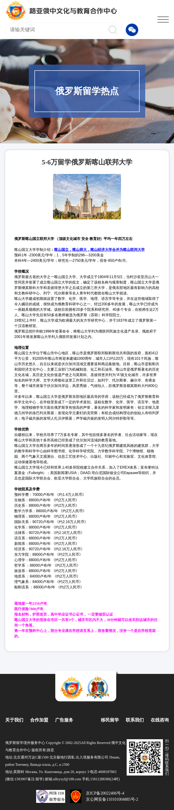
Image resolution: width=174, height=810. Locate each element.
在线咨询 (160, 719)
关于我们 (14, 719)
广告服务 (64, 719)
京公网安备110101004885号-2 (112, 799)
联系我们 (135, 719)
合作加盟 (39, 719)
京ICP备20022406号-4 (105, 793)
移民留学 (110, 719)
